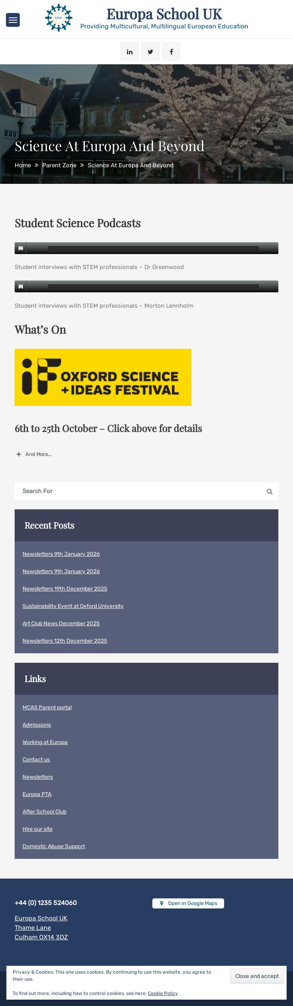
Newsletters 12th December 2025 (65, 641)
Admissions (37, 725)
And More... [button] (33, 454)
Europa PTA (37, 794)
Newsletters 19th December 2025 (65, 588)
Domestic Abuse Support (54, 846)
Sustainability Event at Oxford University (73, 606)
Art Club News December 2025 (61, 623)
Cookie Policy (163, 993)
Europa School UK (164, 13)
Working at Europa (45, 742)
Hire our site (38, 829)
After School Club (44, 811)
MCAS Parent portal (47, 707)
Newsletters (38, 777)
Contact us (36, 759)
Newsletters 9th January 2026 (61, 554)
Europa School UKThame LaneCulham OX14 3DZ (41, 927)
